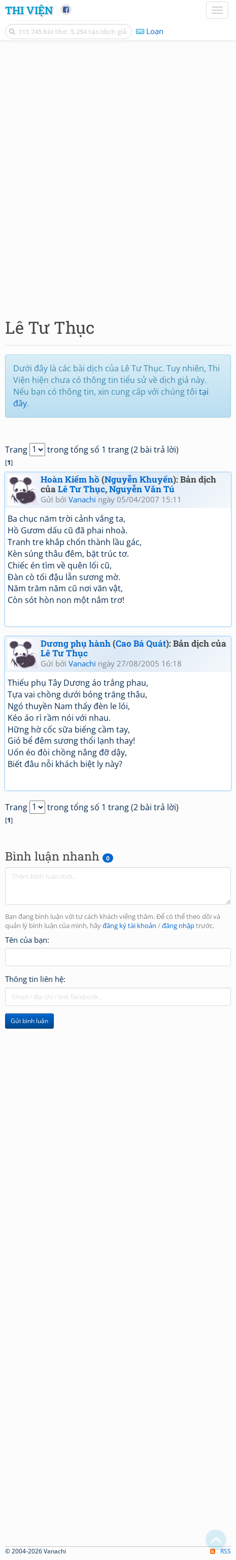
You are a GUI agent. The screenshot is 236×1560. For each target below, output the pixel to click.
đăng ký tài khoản (129, 925)
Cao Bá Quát (141, 643)
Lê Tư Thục (81, 489)
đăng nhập (178, 925)
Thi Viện (29, 10)
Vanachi (82, 499)
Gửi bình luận (29, 1020)
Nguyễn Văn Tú (142, 489)
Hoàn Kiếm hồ (70, 479)
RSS (220, 1551)
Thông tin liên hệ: (35, 979)
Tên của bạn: (27, 940)
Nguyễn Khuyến (139, 479)
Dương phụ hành (76, 643)
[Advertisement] (118, 176)
